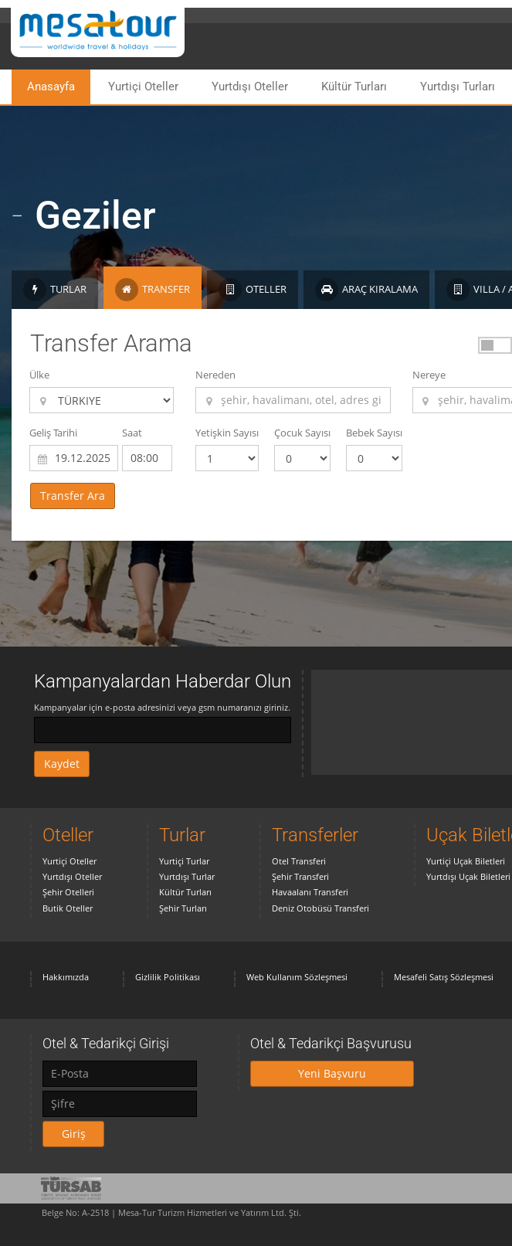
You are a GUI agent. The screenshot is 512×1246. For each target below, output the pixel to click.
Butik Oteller (67, 908)
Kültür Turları (354, 86)
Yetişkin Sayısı (227, 433)
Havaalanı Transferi (310, 892)
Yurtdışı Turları (457, 86)
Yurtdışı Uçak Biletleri (468, 876)
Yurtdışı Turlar (187, 876)
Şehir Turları (183, 908)
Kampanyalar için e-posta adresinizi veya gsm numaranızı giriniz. (162, 707)
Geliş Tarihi (53, 433)
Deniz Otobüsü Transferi (320, 908)
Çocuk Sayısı (302, 433)
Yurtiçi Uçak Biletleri (465, 861)
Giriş (74, 1133)
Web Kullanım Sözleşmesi (297, 977)
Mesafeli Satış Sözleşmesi (443, 977)
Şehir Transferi (300, 876)
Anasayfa (51, 86)
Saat (132, 433)
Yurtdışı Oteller (250, 86)
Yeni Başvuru (332, 1073)
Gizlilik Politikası (167, 977)
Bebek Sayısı (374, 433)
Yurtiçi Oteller (143, 86)
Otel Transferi (299, 861)
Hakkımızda (65, 977)
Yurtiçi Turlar (184, 861)
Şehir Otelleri (68, 892)
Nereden (215, 375)
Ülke (39, 375)
